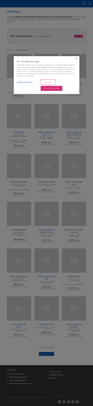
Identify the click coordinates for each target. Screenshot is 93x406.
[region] (47, 75)
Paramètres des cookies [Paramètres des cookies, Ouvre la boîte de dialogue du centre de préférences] (25, 82)
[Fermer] (76, 58)
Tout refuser (48, 82)
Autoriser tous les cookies (51, 88)
